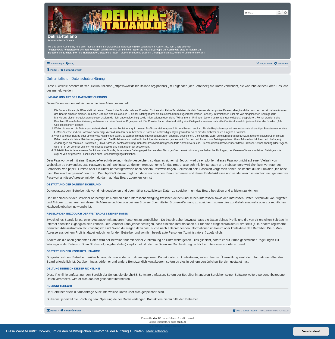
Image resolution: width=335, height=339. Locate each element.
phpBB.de (181, 322)
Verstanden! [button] (311, 331)
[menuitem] (70, 63)
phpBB (156, 318)
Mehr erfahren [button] (157, 331)
